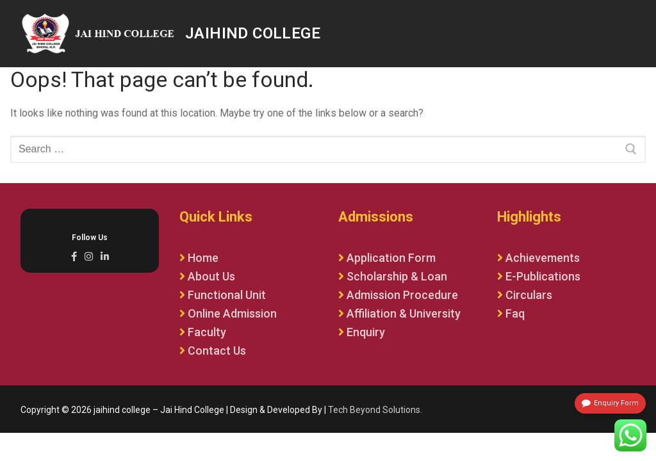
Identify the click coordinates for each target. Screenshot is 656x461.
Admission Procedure (402, 295)
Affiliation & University (404, 313)
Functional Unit (227, 295)
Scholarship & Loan (397, 276)
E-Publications (542, 276)
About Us (211, 276)
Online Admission (232, 313)
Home (203, 257)
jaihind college (252, 33)
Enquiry (366, 332)
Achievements (542, 257)
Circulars (528, 295)
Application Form (391, 257)
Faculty (207, 332)
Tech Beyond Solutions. (375, 410)
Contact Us (217, 350)
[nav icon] (622, 33)
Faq (515, 313)
